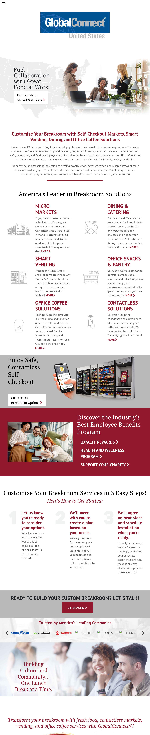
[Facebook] (59, 711)
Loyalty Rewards (100, 442)
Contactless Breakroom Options (26, 400)
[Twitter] (71, 711)
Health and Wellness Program (102, 453)
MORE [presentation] (46, 251)
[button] (7, 633)
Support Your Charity (105, 464)
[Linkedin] (94, 711)
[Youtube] (82, 711)
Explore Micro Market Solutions (31, 97)
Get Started (77, 607)
